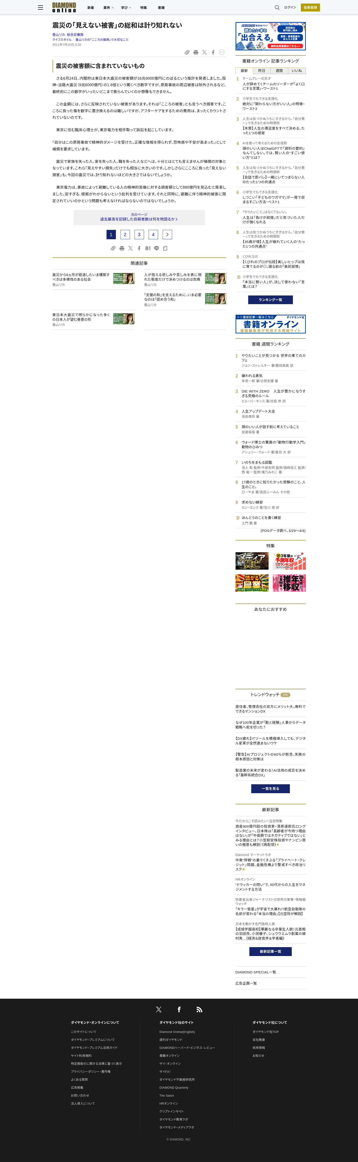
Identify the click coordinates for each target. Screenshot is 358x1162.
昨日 (262, 71)
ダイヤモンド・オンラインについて (95, 1022)
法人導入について (83, 1103)
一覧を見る (270, 789)
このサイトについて (83, 1032)
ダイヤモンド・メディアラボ (176, 1127)
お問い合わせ (80, 1095)
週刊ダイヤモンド (170, 1040)
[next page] (167, 234)
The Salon (166, 1095)
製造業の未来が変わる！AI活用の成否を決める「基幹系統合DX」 (271, 772)
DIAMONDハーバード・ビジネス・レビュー (187, 1048)
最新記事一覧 (270, 951)
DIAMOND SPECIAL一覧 (256, 972)
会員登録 (296, 8)
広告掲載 (77, 1087)
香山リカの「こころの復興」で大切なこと (102, 39)
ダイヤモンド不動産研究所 (177, 1079)
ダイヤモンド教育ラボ (173, 1119)
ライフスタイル (62, 39)
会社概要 (259, 1040)
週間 (279, 71)
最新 (244, 71)
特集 (158, 8)
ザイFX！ (165, 1071)
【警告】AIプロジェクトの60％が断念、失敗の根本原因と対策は (271, 756)
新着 (105, 8)
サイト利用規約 (81, 1055)
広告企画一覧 (246, 983)
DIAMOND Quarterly (173, 1087)
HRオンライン (168, 1103)
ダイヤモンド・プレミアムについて (93, 1040)
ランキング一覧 (270, 300)
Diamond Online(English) (177, 1032)
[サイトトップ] (74, 8)
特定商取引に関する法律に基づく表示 (96, 1063)
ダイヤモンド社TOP (266, 1032)
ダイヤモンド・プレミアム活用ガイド (94, 1048)
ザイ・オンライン (170, 1063)
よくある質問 (79, 1079)
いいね (297, 71)
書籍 (175, 8)
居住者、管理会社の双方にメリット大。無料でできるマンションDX (271, 709)
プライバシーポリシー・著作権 (91, 1071)
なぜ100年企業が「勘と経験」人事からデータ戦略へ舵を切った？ (271, 725)
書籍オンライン (169, 1055)
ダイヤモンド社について (270, 1022)
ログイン (276, 8)
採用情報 (259, 1048)
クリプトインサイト (171, 1111)
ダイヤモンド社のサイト (176, 1022)
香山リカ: (68, 35)
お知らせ (258, 1055)
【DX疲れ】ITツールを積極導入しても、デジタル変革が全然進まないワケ (271, 740)
